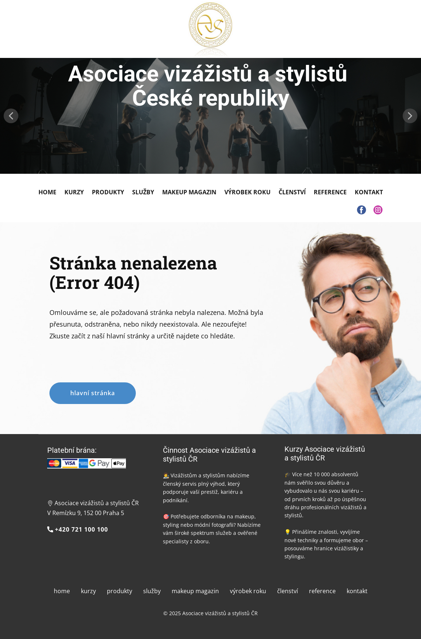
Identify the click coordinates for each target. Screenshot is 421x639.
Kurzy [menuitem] (74, 192)
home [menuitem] (62, 591)
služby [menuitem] (152, 591)
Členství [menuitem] (292, 192)
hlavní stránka (92, 393)
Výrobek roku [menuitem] (247, 192)
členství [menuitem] (287, 591)
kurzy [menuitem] (88, 591)
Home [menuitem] (47, 192)
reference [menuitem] (322, 591)
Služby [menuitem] (143, 192)
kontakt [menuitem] (357, 591)
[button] (11, 116)
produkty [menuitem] (119, 591)
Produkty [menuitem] (108, 192)
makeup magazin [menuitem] (195, 591)
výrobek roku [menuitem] (248, 591)
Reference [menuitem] (330, 192)
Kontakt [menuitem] (369, 192)
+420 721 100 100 (77, 529)
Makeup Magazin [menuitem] (189, 192)
